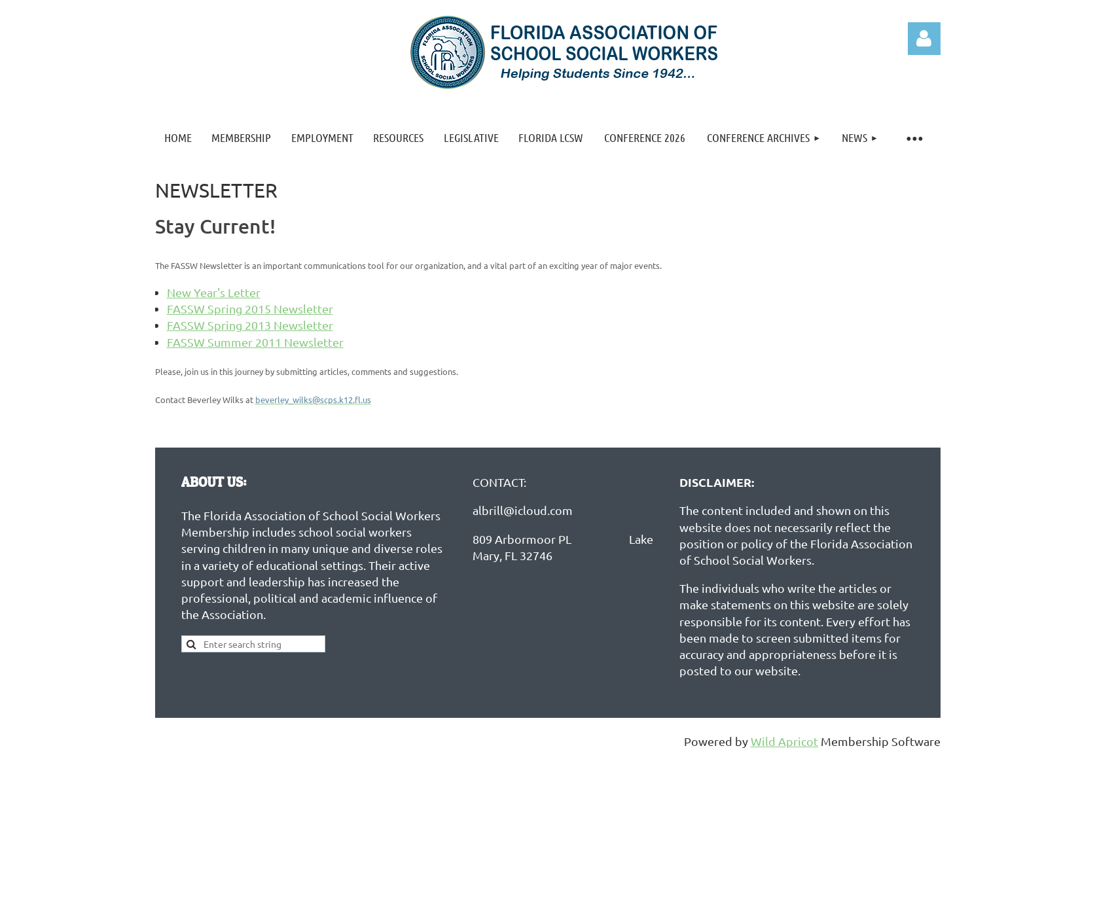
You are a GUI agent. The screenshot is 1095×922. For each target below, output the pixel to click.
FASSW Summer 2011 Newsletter (255, 342)
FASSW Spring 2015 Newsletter (250, 308)
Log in (924, 38)
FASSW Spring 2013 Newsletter (250, 325)
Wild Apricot (784, 741)
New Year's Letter (213, 292)
